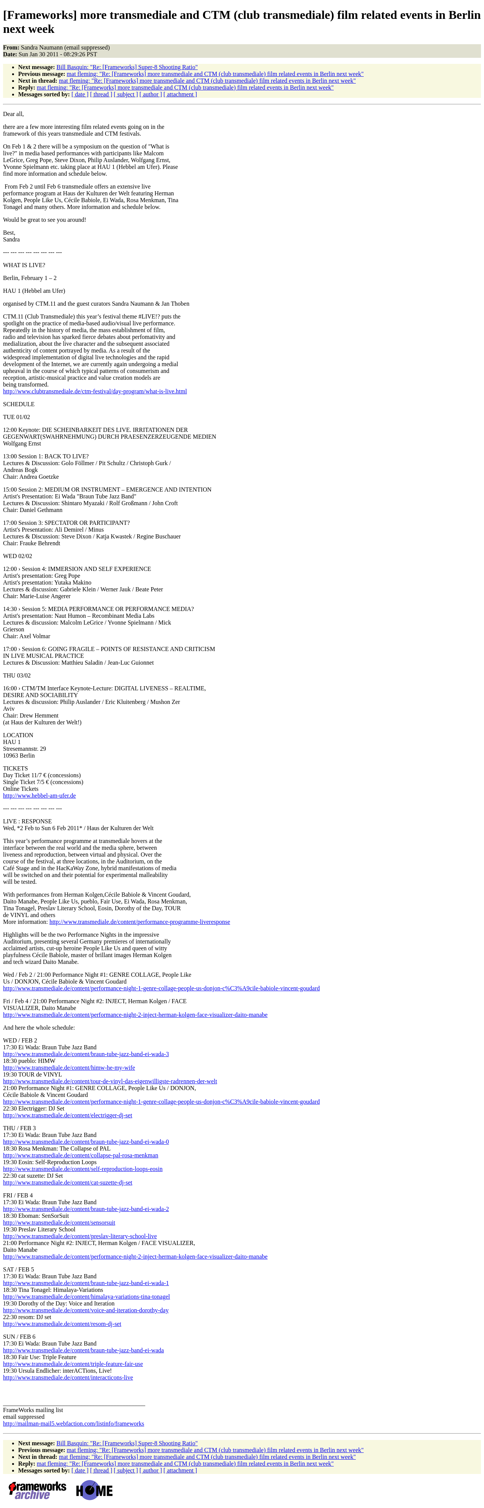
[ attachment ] (180, 94)
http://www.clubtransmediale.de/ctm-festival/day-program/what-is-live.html (95, 391)
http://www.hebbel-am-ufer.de (39, 795)
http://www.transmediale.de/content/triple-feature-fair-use (73, 1364)
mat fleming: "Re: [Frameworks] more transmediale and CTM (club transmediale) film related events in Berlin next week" (215, 74)
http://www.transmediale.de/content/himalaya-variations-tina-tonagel (86, 1296)
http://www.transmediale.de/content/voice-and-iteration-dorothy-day (86, 1310)
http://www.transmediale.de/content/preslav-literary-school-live (80, 1236)
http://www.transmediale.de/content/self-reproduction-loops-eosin (83, 1169)
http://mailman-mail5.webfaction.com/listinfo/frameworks (73, 1423)
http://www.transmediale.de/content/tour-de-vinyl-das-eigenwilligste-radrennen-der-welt (110, 1081)
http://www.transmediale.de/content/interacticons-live (68, 1377)
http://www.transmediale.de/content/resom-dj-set (62, 1324)
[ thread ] (101, 94)
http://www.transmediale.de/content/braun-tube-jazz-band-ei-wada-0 (86, 1141)
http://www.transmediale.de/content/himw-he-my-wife (69, 1067)
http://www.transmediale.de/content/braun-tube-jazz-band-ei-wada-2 (86, 1209)
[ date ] (79, 94)
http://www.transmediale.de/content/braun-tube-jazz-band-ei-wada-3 (86, 1054)
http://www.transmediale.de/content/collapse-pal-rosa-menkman (80, 1155)
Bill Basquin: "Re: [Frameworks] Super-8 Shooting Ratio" (127, 67)
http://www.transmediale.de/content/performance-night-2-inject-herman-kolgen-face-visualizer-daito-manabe (135, 1015)
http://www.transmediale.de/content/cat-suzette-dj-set (67, 1182)
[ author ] (151, 94)
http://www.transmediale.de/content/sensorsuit (59, 1222)
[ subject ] (126, 94)
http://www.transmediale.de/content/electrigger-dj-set (67, 1115)
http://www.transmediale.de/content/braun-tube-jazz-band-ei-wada (83, 1350)
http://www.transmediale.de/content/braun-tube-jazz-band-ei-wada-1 (86, 1283)
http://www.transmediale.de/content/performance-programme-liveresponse (140, 922)
